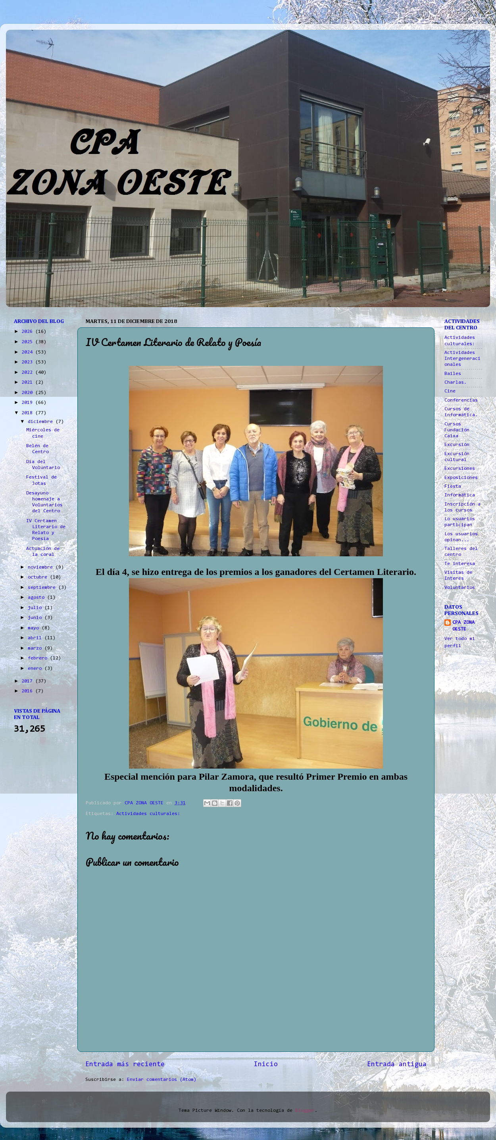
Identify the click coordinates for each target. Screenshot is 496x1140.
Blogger (305, 1110)
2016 (28, 691)
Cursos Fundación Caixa (456, 430)
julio (36, 608)
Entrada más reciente (125, 1064)
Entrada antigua (397, 1064)
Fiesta (452, 486)
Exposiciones (461, 477)
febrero (39, 658)
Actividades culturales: (148, 813)
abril (36, 638)
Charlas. (455, 382)
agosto (37, 597)
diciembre (42, 421)
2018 (28, 413)
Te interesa (459, 563)
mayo (35, 628)
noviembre (42, 567)
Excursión (456, 444)
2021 (28, 382)
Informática (459, 495)
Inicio (266, 1064)
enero (36, 668)
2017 (28, 681)
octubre (39, 577)
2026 (28, 331)
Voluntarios (459, 587)
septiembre (43, 587)
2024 (28, 352)
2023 (28, 362)
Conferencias (461, 400)
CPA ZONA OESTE (463, 626)
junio (36, 617)
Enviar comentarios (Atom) (161, 1079)
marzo (36, 648)
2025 (28, 342)
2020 (28, 392)
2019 (28, 402)
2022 (28, 372)
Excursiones (459, 468)
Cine (450, 391)
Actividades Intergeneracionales (462, 358)
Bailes (452, 373)
